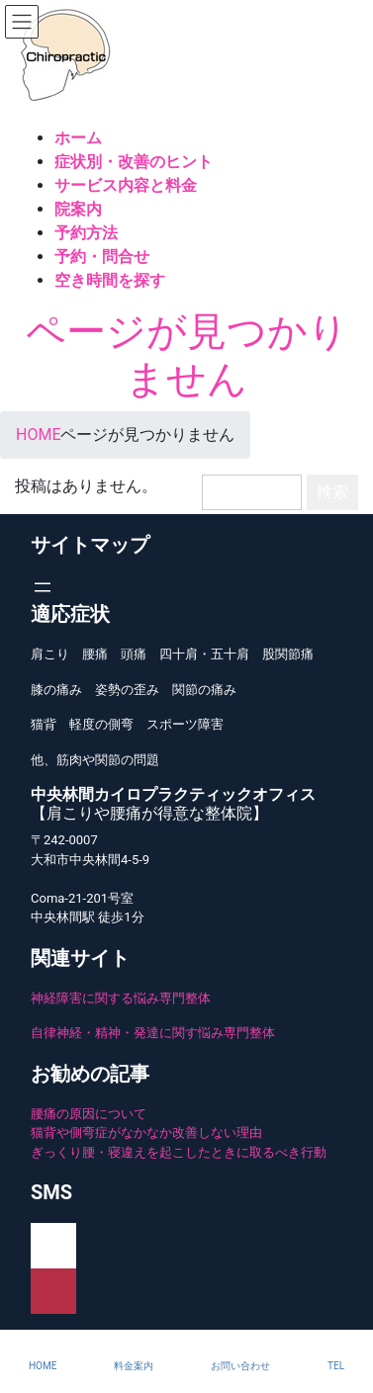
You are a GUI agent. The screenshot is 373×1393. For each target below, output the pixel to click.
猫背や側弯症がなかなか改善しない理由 (146, 1132)
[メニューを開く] (42, 587)
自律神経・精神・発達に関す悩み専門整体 (153, 1032)
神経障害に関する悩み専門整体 (121, 998)
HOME (42, 1365)
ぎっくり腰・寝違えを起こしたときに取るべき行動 (178, 1152)
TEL (335, 1365)
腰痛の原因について (88, 1113)
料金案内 (133, 1365)
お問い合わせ (240, 1365)
